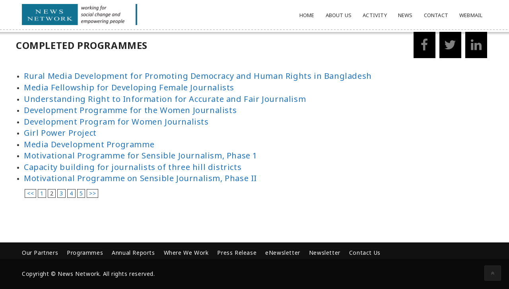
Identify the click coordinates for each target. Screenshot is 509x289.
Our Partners (40, 252)
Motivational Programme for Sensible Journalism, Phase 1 (140, 155)
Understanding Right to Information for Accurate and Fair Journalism (165, 99)
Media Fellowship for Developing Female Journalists (129, 87)
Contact (436, 15)
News (405, 15)
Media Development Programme (89, 144)
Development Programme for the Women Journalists (130, 110)
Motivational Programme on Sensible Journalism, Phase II (140, 178)
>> (92, 193)
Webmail (470, 15)
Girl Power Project (60, 132)
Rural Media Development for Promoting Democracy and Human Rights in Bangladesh (198, 75)
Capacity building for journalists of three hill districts (132, 167)
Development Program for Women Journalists (116, 121)
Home (307, 15)
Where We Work (186, 252)
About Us (339, 15)
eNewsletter (282, 252)
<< (30, 193)
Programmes (85, 252)
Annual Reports (133, 252)
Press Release (236, 252)
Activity (375, 15)
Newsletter (324, 252)
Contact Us (365, 252)
